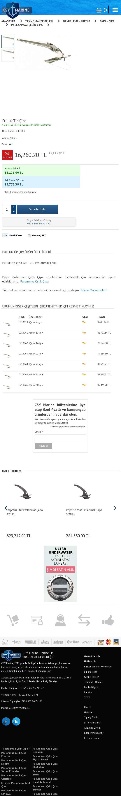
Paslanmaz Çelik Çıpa (27, 25)
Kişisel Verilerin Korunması (98, 634)
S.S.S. (87, 665)
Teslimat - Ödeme (93, 650)
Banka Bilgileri (91, 655)
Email (39, 400)
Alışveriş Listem (92, 696)
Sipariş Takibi (91, 640)
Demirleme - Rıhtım (76, 21)
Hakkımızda (90, 629)
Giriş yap (88, 680)
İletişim (88, 660)
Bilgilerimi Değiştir (93, 701)
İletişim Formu (91, 706)
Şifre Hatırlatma (92, 690)
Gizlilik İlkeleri (91, 645)
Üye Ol (87, 675)
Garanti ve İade (92, 624)
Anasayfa (8, 21)
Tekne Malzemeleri (39, 21)
